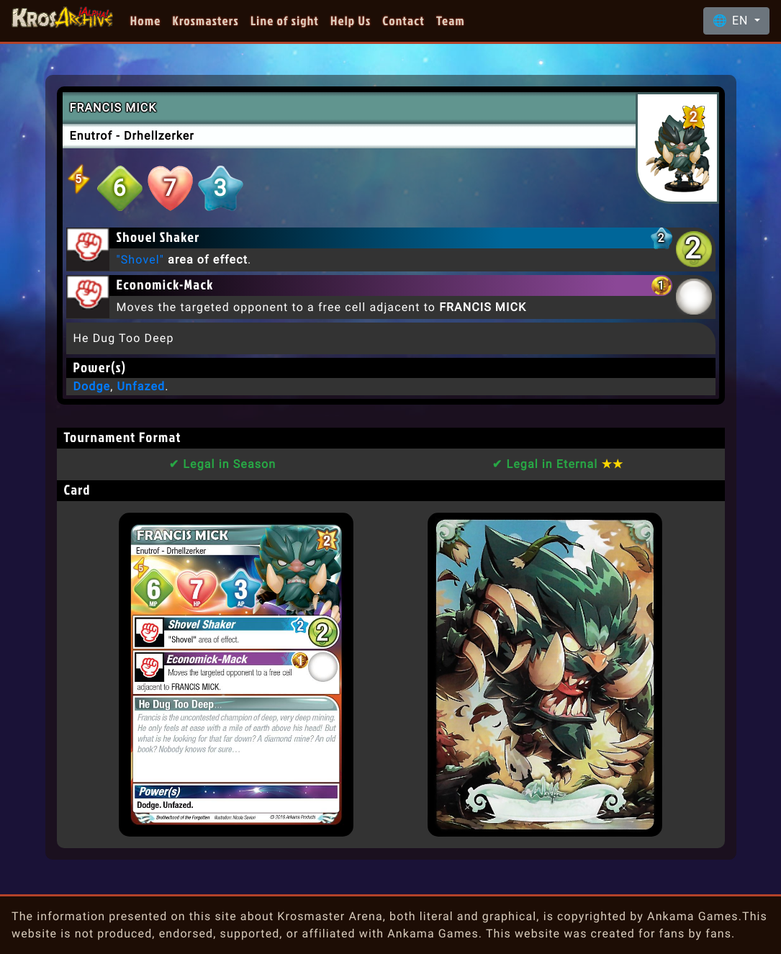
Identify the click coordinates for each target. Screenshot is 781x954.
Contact (403, 21)
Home (145, 21)
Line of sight (284, 21)
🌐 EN (732, 20)
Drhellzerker (159, 136)
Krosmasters (206, 21)
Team (450, 21)
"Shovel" (141, 259)
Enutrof (91, 136)
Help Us (350, 21)
